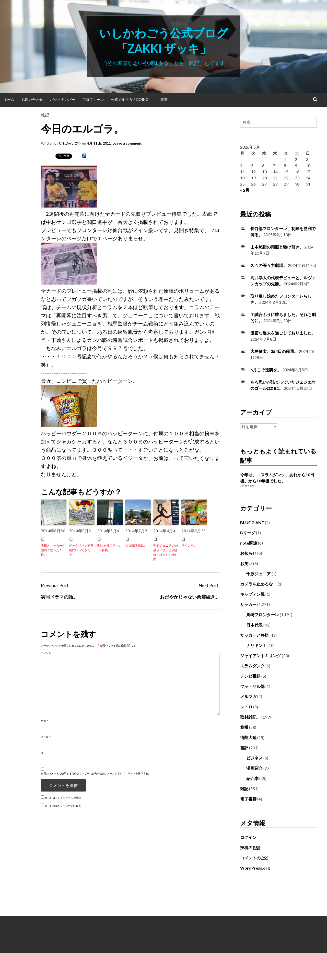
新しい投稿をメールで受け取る (63, 806)
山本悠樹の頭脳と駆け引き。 (276, 246)
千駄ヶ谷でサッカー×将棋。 (109, 548)
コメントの (254, 857)
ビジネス (254, 757)
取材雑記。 (250, 716)
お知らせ (248, 553)
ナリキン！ (256, 645)
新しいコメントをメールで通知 (63, 797)
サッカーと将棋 (254, 635)
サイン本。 (189, 545)
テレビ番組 (250, 676)
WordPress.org (255, 867)
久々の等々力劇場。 (268, 265)
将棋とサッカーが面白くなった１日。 (53, 550)
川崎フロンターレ (262, 614)
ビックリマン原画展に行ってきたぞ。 (81, 550)
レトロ (246, 706)
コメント (46, 653)
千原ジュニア (258, 573)
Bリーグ (247, 532)
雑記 (45, 114)
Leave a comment (127, 143)
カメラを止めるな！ (258, 583)
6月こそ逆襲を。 (265, 369)
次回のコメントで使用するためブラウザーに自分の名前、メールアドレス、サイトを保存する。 (96, 773)
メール (46, 737)
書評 (244, 747)
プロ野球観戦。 (136, 545)
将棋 (244, 727)
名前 (44, 720)
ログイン (248, 837)
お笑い (246, 563)
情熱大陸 (248, 737)
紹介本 (252, 778)
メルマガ (248, 696)
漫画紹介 (254, 768)
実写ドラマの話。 (59, 597)
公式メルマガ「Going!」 (132, 99)
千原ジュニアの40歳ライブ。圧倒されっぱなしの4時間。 (165, 552)
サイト (45, 753)
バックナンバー (62, 99)
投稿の (250, 847)
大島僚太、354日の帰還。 (274, 351)
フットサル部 (252, 686)
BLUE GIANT (252, 522)
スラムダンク (252, 665)
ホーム (9, 99)
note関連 (248, 542)
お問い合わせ (32, 99)
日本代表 (254, 624)
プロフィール (93, 99)
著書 (164, 99)
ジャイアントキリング (260, 655)
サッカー (248, 604)
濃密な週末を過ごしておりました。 (283, 332)
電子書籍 (248, 798)
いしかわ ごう (70, 143)
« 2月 (244, 190)
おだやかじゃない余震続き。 (190, 597)
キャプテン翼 (252, 594)
